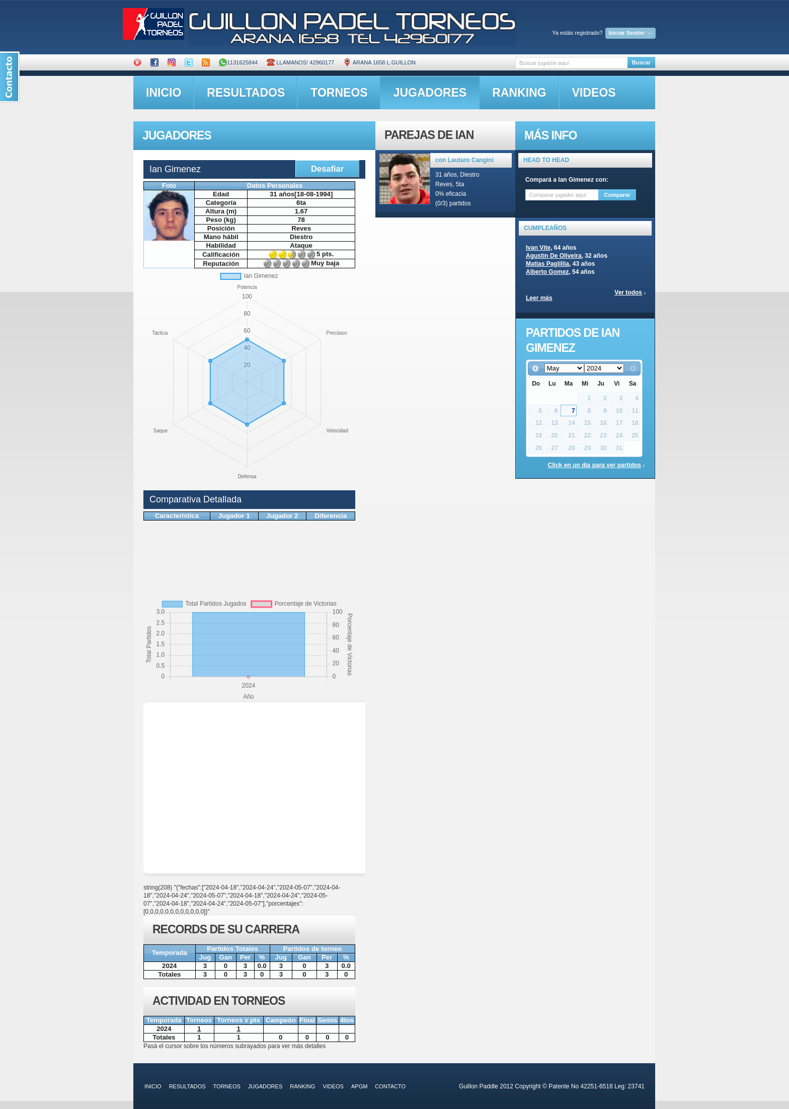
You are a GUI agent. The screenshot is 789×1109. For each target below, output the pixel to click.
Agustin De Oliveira (554, 255)
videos (594, 92)
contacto (390, 1086)
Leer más (539, 298)
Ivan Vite (538, 247)
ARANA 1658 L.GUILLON (379, 62)
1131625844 (238, 62)
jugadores (430, 92)
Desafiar (327, 168)
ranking (519, 92)
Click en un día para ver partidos (594, 465)
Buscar (641, 62)
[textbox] (571, 62)
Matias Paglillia (547, 263)
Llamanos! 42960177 (300, 62)
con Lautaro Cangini (464, 160)
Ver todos (628, 292)
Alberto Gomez (547, 271)
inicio (163, 92)
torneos (338, 92)
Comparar (617, 195)
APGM (359, 1086)
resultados (246, 92)
